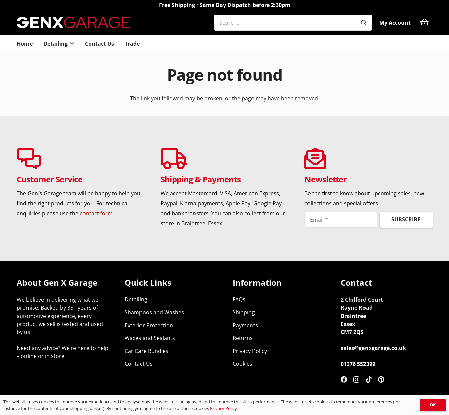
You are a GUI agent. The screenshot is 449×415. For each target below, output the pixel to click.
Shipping (244, 312)
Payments (245, 325)
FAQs (239, 299)
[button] (71, 43)
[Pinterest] (381, 379)
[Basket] (424, 22)
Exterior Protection (149, 325)
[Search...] (293, 23)
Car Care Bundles (146, 351)
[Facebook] (344, 379)
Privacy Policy (250, 351)
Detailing (136, 299)
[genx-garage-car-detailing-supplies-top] (73, 22)
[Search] (364, 23)
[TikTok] (369, 379)
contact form (96, 213)
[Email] (340, 220)
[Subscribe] (406, 220)
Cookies (242, 363)
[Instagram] (356, 379)
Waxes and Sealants (150, 338)
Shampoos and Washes (154, 312)
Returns (243, 338)
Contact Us (139, 363)
